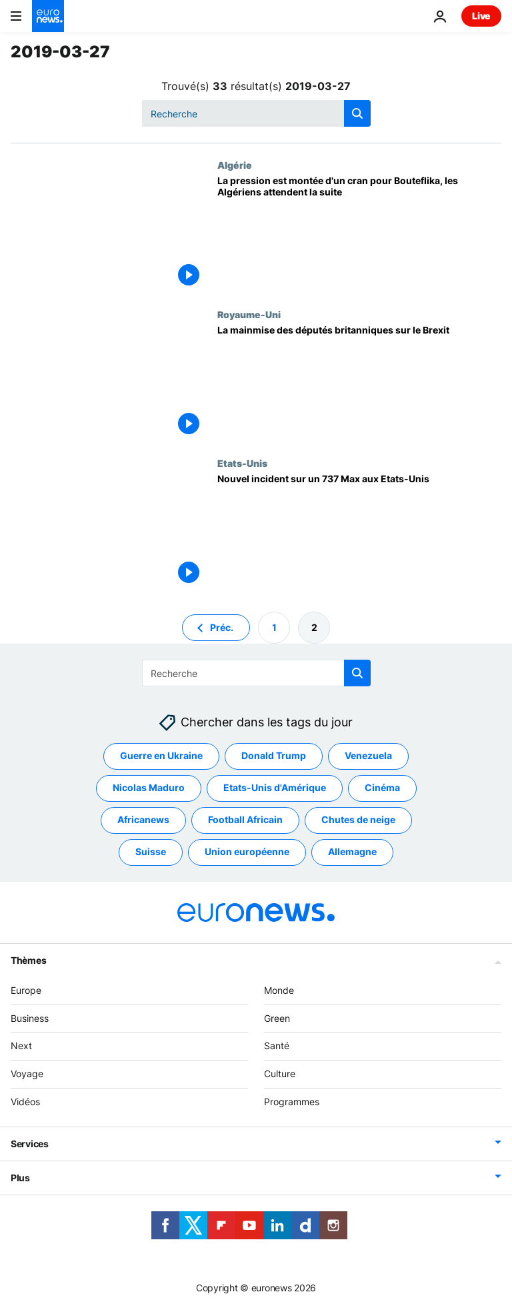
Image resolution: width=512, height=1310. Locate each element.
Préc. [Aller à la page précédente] (221, 627)
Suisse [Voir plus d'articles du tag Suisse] (150, 852)
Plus (20, 1177)
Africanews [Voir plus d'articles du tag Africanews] (143, 820)
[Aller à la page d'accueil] (48, 16)
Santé (276, 1046)
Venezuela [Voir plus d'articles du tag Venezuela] (368, 756)
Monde (279, 990)
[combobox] (256, 113)
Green (277, 1018)
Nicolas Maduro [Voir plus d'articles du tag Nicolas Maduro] (149, 788)
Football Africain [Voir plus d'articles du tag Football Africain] (245, 820)
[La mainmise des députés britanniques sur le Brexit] (359, 383)
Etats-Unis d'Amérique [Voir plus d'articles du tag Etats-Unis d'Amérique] (274, 788)
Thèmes (28, 960)
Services (30, 1143)
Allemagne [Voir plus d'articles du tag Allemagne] (352, 852)
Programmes (291, 1101)
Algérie (234, 164)
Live (481, 15)
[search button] (357, 113)
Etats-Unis (242, 463)
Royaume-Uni (249, 314)
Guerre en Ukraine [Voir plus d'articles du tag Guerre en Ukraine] (161, 756)
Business (30, 1018)
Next (21, 1046)
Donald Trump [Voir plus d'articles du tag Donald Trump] (273, 756)
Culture (279, 1074)
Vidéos (25, 1101)
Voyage (27, 1074)
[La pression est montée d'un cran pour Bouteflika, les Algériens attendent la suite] (359, 233)
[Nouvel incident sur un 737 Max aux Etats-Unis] (359, 532)
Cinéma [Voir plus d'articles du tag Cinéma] (382, 788)
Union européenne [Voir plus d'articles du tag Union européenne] (247, 852)
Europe (26, 990)
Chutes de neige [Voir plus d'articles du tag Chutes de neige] (358, 820)
